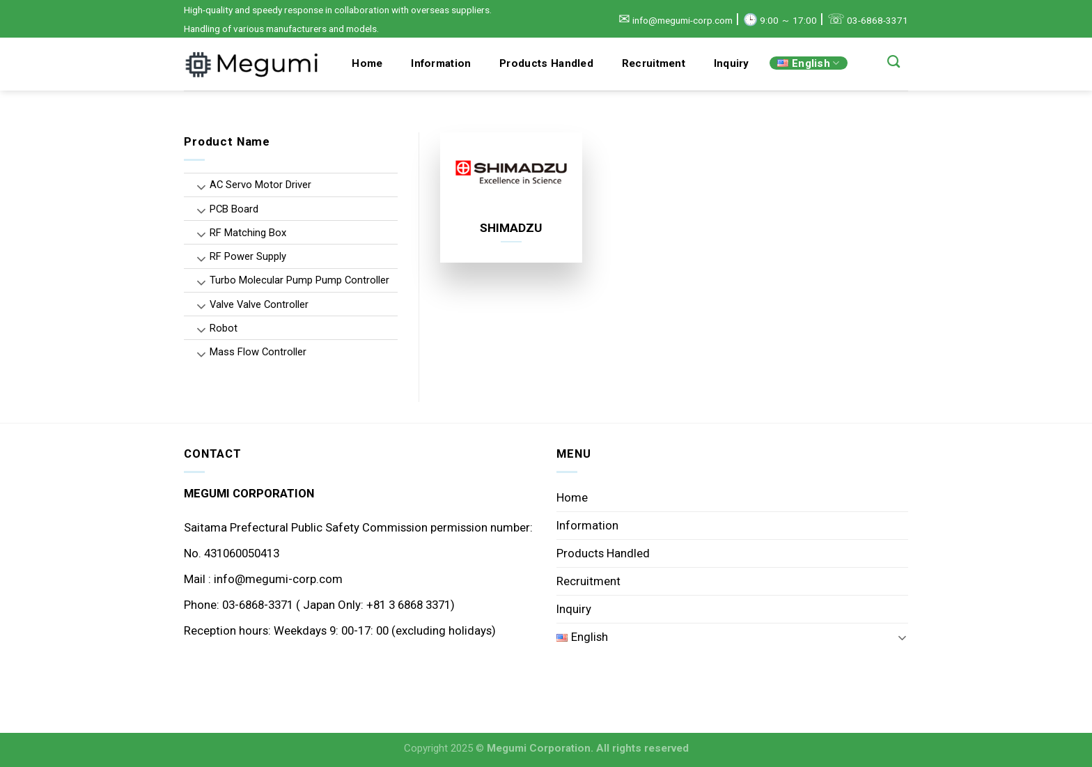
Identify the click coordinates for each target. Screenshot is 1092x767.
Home (367, 63)
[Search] (894, 62)
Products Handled (546, 63)
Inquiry (731, 63)
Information (441, 63)
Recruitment (653, 63)
